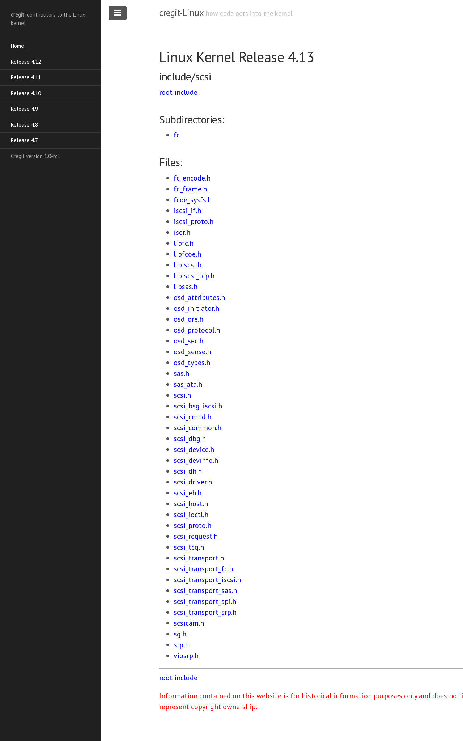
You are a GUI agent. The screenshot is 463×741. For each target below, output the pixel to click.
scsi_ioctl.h (191, 514)
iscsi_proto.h (193, 221)
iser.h (182, 232)
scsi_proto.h (192, 525)
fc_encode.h (192, 178)
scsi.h (182, 395)
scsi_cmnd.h (192, 417)
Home (17, 45)
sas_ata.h (188, 384)
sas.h (181, 373)
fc (177, 135)
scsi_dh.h (188, 471)
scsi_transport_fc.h (203, 568)
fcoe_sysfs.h (193, 199)
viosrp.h (186, 655)
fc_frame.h (190, 189)
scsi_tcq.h (189, 547)
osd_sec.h (188, 341)
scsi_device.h (194, 449)
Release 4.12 (26, 61)
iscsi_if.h (187, 210)
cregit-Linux (181, 12)
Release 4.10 (26, 93)
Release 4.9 (24, 108)
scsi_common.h (197, 427)
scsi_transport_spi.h (205, 601)
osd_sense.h (192, 351)
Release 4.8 (24, 124)
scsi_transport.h (199, 558)
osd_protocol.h (197, 330)
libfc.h (184, 243)
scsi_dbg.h (190, 438)
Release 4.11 (26, 77)
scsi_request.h (196, 536)
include (185, 92)
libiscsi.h (187, 265)
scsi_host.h (191, 503)
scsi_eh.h (187, 492)
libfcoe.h (187, 254)
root (166, 92)
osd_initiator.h (196, 308)
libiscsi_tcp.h (194, 275)
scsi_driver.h (193, 482)
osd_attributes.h (199, 297)
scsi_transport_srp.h (205, 612)
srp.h (181, 644)
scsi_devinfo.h (196, 460)
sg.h (180, 634)
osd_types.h (192, 362)
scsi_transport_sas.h (205, 590)
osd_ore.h (188, 319)
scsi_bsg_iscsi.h (198, 406)
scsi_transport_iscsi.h (207, 579)
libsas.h (185, 286)
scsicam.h (189, 623)
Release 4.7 (24, 140)
